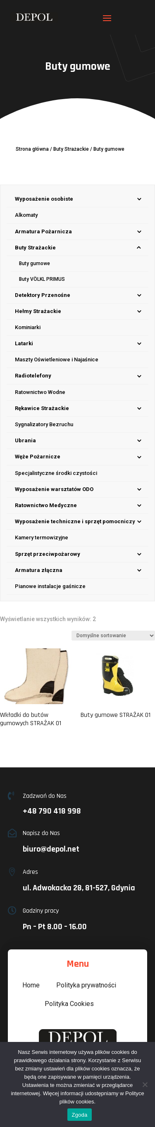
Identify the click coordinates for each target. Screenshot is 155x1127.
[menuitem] (77, 199)
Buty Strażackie (71, 149)
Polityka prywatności (86, 985)
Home (31, 985)
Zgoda (79, 1115)
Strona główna (32, 149)
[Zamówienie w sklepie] (113, 636)
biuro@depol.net (51, 849)
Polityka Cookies (69, 1004)
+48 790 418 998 (52, 811)
